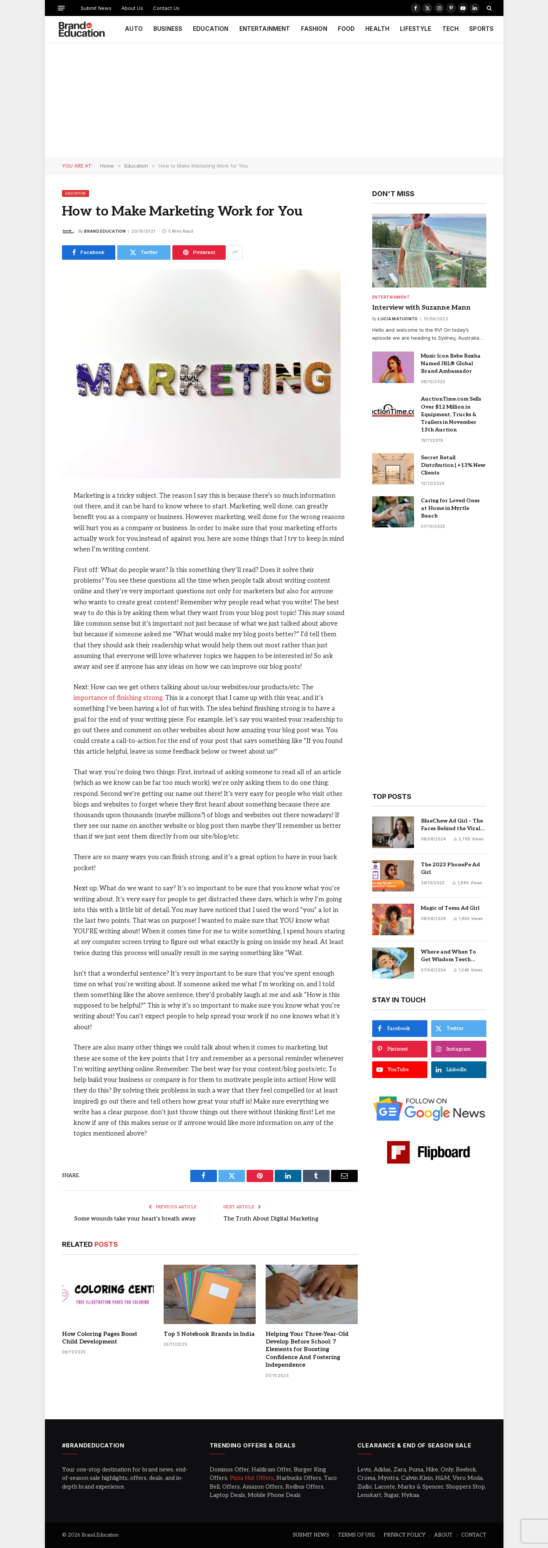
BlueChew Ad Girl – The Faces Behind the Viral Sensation (452, 825)
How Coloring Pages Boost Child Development (99, 1338)
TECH (450, 28)
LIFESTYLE (415, 28)
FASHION (314, 28)
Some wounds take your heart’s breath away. (135, 1218)
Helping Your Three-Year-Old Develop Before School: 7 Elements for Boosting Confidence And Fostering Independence (307, 1350)
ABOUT (443, 1535)
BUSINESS (167, 28)
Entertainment (391, 297)
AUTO (134, 28)
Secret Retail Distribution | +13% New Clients (453, 465)
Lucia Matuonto (397, 318)
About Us (132, 8)
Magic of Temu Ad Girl (450, 908)
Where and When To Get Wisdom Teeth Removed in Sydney (448, 956)
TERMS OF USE (356, 1535)
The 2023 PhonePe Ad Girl (450, 868)
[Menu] (60, 7)
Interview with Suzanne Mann (421, 308)
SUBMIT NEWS (311, 1535)
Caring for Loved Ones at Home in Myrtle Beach (450, 508)
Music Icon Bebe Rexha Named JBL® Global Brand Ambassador (451, 363)
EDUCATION (210, 28)
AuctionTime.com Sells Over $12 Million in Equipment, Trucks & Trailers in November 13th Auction (451, 414)
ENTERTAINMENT (264, 28)
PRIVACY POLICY (404, 1535)
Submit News (96, 8)
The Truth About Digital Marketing (271, 1218)
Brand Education (105, 231)
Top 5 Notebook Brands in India (209, 1334)
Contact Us (166, 8)
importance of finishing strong (117, 698)
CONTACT (473, 1535)
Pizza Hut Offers (252, 1478)
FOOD (346, 28)
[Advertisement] (274, 99)
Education (75, 193)
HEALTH (377, 28)
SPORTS (481, 28)
